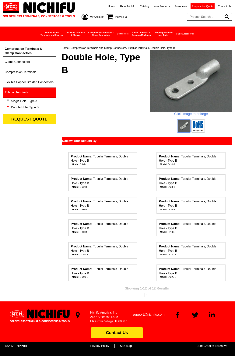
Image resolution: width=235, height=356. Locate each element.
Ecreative (221, 345)
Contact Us (224, 6)
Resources (180, 6)
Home (111, 6)
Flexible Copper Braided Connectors (29, 82)
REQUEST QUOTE (29, 119)
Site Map (126, 345)
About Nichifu (127, 6)
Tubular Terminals (138, 47)
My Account (96, 16)
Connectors (122, 34)
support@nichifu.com (148, 314)
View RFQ (121, 16)
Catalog (144, 6)
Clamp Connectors (17, 61)
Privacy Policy (99, 345)
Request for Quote (202, 6)
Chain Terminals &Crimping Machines (141, 33)
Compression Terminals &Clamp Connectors (101, 33)
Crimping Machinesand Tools (163, 33)
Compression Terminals (20, 72)
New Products (161, 6)
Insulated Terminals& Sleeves (75, 33)
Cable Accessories (185, 34)
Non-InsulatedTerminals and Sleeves (51, 33)
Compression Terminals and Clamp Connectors (98, 47)
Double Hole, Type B (25, 107)
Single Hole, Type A (24, 101)
